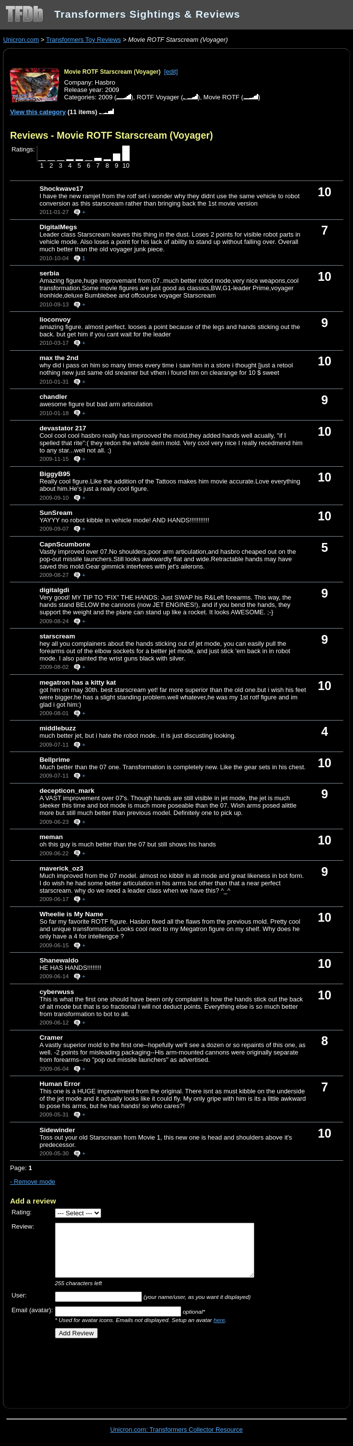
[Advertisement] (125, 1370)
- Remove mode (32, 1181)
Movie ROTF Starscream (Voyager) (112, 71)
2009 (105, 97)
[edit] (171, 71)
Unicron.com (21, 39)
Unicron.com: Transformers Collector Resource (176, 1429)
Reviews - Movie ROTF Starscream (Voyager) (111, 135)
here (219, 1320)
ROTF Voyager (158, 97)
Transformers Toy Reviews (83, 39)
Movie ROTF (221, 97)
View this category (38, 112)
